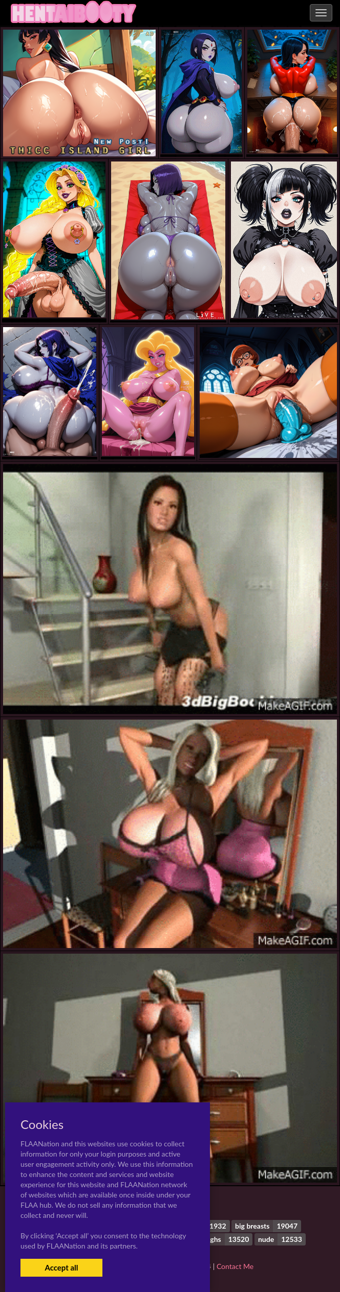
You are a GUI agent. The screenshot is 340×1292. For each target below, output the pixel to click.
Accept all (61, 1267)
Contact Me (235, 1266)
